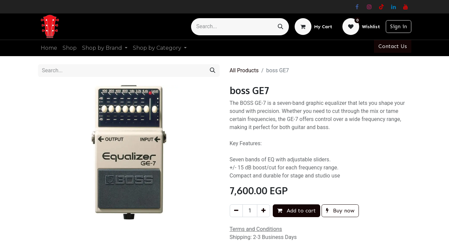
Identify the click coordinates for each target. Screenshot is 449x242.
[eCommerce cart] (313, 26)
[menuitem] (49, 48)
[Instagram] (369, 6)
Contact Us (392, 46)
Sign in (398, 26)
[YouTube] (405, 6)
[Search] (280, 26)
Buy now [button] (340, 210)
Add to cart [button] (296, 210)
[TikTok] (381, 6)
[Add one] (263, 210)
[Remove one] (236, 210)
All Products (244, 70)
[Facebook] (357, 6)
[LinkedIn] (393, 6)
